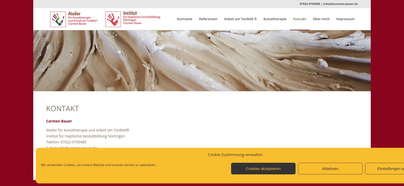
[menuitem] (184, 19)
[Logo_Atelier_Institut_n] (113, 19)
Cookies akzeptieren (263, 168)
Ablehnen (330, 168)
